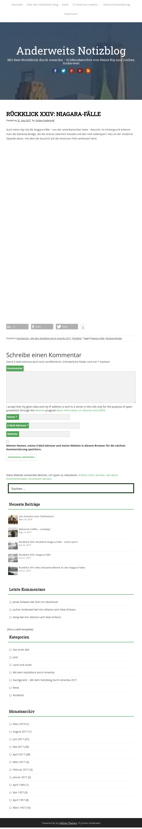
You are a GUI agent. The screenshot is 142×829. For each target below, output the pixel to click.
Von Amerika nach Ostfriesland (36, 517)
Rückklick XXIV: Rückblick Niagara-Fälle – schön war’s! (48, 543)
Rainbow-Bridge (114, 339)
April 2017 (19, 755)
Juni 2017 (18, 740)
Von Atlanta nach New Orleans (57, 611)
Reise (16, 689)
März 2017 (19, 763)
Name (12, 418)
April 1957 (19, 801)
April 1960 (19, 786)
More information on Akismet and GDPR (81, 411)
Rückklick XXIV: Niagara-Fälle (34, 556)
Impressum (71, 14)
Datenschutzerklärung (116, 4)
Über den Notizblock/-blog (42, 4)
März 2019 (19, 725)
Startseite (17, 4)
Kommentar (15, 369)
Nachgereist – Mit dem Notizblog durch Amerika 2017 (45, 681)
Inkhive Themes (68, 824)
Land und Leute (22, 666)
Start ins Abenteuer (46, 603)
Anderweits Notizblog (71, 50)
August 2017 (20, 733)
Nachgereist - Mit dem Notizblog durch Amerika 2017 (43, 339)
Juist (15, 658)
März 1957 (19, 809)
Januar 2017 (20, 778)
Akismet (40, 411)
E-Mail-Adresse (17, 426)
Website (12, 435)
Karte (65, 4)
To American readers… (85, 4)
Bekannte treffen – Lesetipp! (34, 530)
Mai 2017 (18, 748)
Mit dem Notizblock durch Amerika (34, 673)
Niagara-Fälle (97, 339)
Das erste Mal (21, 651)
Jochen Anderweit (44, 121)
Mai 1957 (18, 793)
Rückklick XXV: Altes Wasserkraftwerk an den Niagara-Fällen (52, 568)
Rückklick (77, 339)
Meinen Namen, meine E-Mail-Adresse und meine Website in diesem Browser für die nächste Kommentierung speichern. (65, 448)
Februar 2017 (21, 771)
